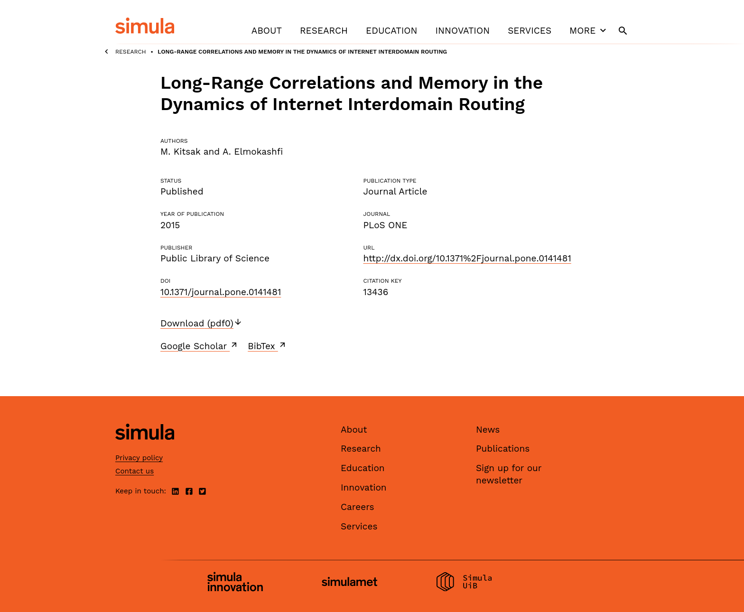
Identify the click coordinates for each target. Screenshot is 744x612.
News (488, 429)
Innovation (462, 30)
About (266, 30)
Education (391, 30)
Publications (503, 448)
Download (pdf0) (201, 323)
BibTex (267, 346)
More (588, 30)
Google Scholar (199, 346)
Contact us (134, 471)
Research (324, 30)
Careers (357, 506)
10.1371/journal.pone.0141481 (220, 292)
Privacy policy (139, 458)
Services (529, 30)
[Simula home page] (144, 447)
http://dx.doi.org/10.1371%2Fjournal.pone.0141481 (467, 258)
